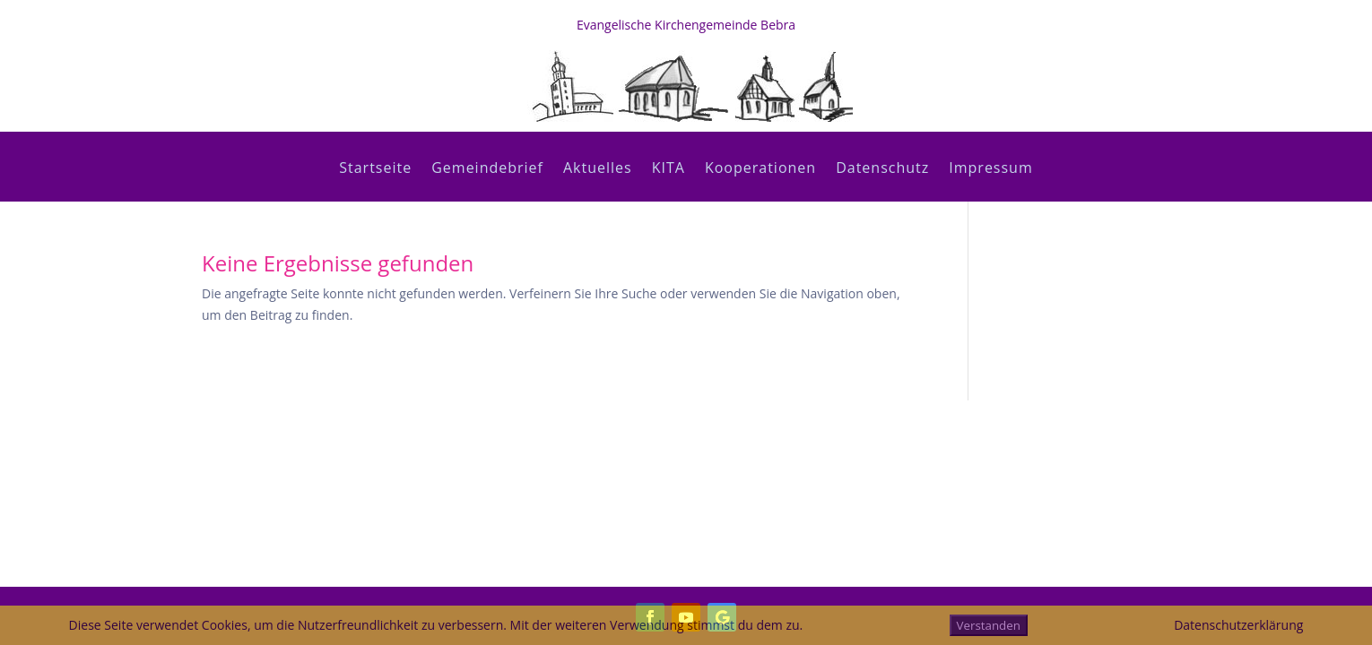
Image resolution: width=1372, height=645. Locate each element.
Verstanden (988, 625)
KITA (668, 169)
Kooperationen (760, 169)
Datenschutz (882, 169)
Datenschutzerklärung (1238, 624)
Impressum (990, 169)
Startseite (375, 169)
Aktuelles (597, 169)
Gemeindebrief (487, 169)
